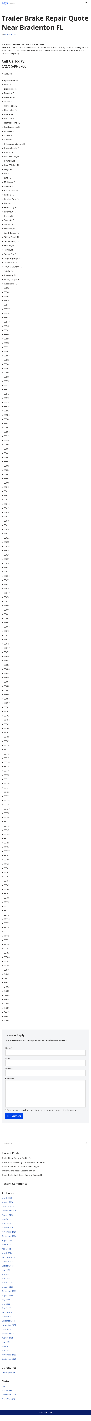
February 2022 (8, 1318)
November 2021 (9, 1330)
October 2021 (8, 1335)
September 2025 (9, 1215)
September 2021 (9, 1339)
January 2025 (7, 1232)
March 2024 (7, 1258)
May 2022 (6, 1309)
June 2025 (6, 1224)
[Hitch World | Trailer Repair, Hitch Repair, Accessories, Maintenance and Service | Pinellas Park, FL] (9, 3)
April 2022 (6, 1313)
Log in (4, 1392)
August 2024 (7, 1245)
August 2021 (7, 1343)
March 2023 (7, 1288)
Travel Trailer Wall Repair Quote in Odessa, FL (22, 1180)
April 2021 (6, 1356)
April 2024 (6, 1254)
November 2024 (9, 1237)
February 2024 (8, 1262)
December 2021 (9, 1326)
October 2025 (8, 1211)
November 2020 (9, 1360)
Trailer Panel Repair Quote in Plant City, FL (21, 1171)
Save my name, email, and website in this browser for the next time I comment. (42, 1115)
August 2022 (7, 1301)
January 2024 (7, 1267)
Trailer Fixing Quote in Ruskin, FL (16, 1163)
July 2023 (6, 1275)
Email (8, 1063)
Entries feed (7, 1396)
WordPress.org (8, 1405)
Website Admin (10, 34)
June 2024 (6, 1250)
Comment (10, 1083)
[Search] (43, 1148)
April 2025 (6, 1228)
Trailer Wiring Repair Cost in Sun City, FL (20, 1175)
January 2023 (7, 1292)
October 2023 (8, 1271)
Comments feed (9, 1400)
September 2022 (9, 1296)
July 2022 (6, 1305)
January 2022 (7, 1322)
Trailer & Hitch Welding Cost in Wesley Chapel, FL (23, 1167)
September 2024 (9, 1241)
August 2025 (7, 1220)
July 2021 (6, 1347)
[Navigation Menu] (86, 3)
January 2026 (7, 1207)
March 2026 (7, 1203)
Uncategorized (8, 1378)
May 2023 (6, 1279)
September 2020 (9, 1364)
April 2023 (6, 1284)
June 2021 (6, 1352)
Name (8, 1053)
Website (9, 1073)
